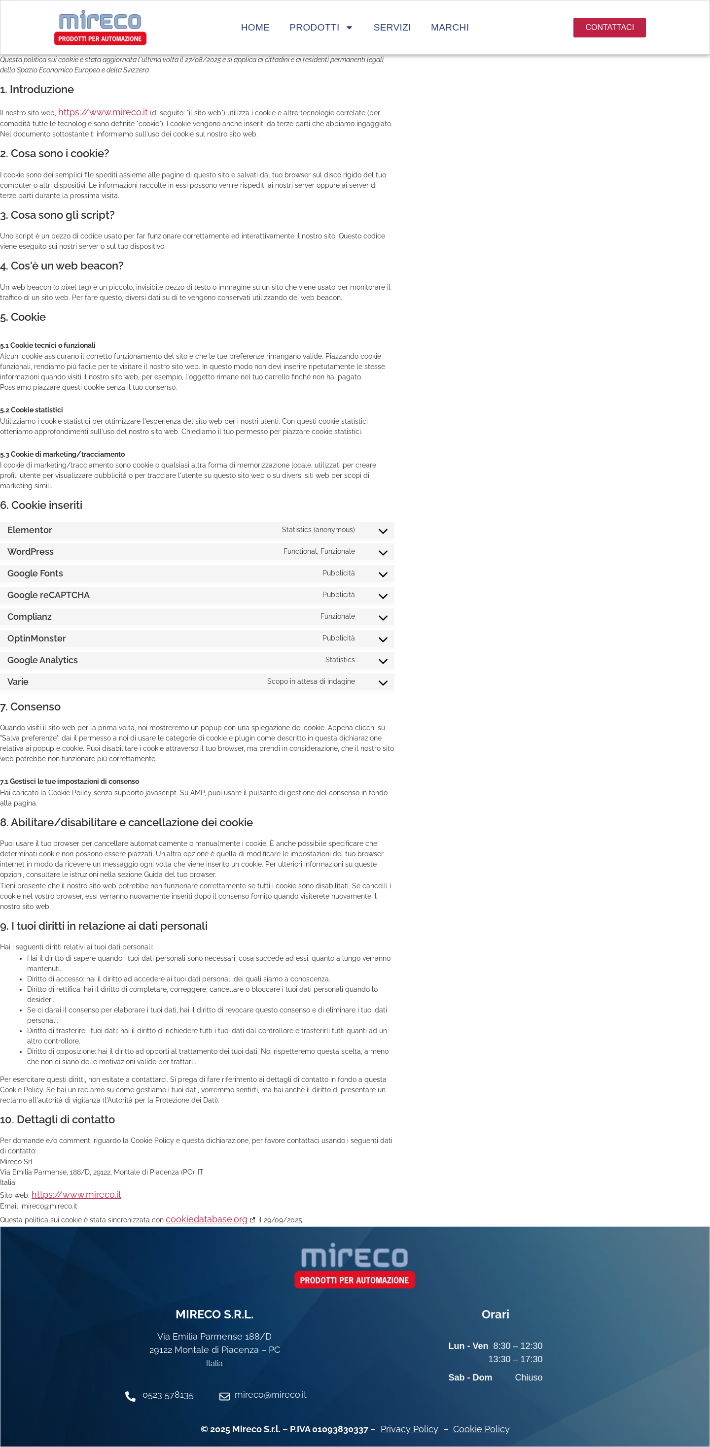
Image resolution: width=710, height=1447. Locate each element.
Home (255, 27)
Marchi (450, 27)
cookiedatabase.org (207, 1219)
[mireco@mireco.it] (224, 1396)
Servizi (392, 27)
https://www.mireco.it (103, 112)
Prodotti (321, 27)
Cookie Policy (481, 1429)
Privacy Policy (409, 1429)
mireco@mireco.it (271, 1394)
